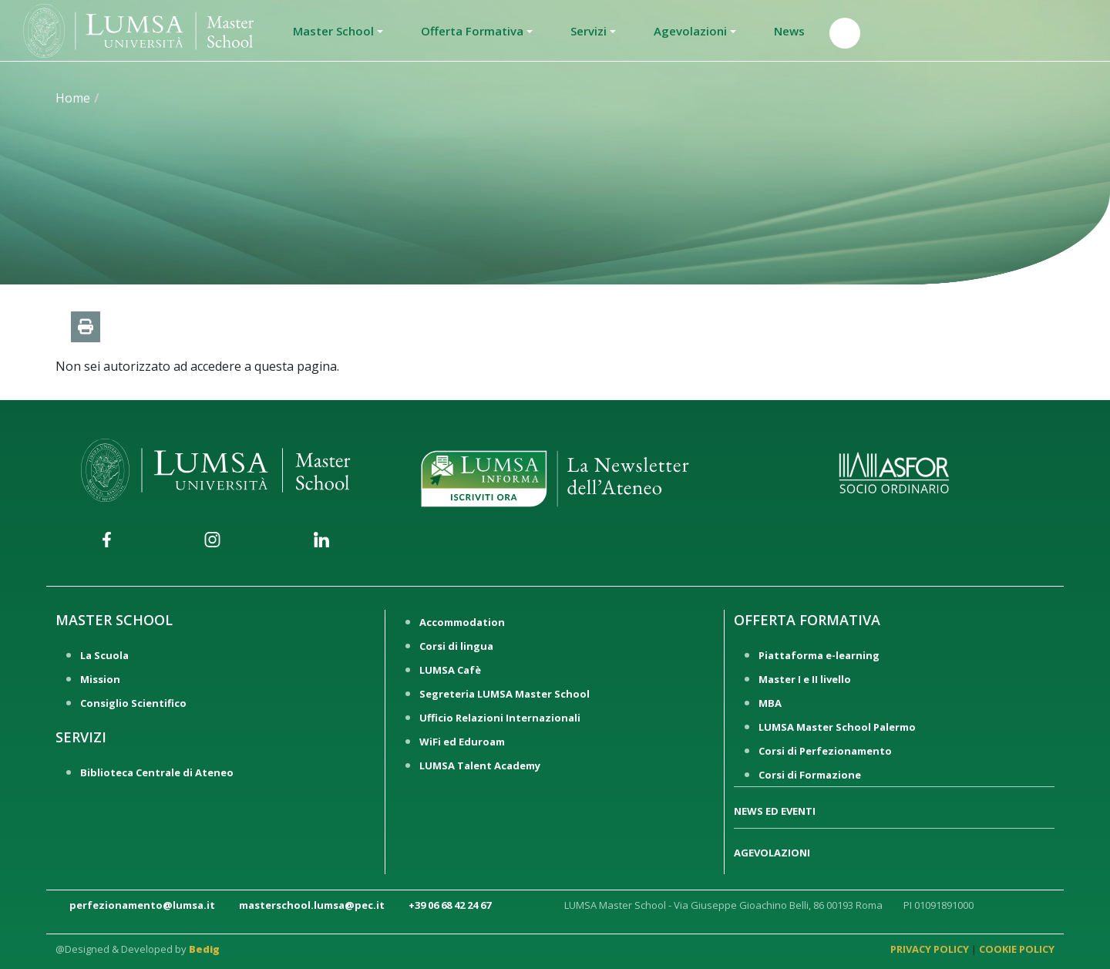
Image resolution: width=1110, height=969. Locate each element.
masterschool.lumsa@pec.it (312, 905)
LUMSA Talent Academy (479, 765)
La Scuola (104, 655)
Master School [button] (333, 31)
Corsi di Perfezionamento (825, 751)
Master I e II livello (804, 679)
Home (73, 97)
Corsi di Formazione (809, 775)
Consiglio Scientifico (133, 703)
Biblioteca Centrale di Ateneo (157, 772)
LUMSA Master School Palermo (837, 727)
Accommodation (462, 622)
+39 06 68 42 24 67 (450, 905)
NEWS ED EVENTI (775, 811)
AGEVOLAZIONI (772, 853)
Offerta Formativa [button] (472, 31)
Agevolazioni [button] (690, 31)
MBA (770, 703)
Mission (100, 679)
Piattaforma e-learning (819, 655)
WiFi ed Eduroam (462, 742)
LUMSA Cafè (450, 670)
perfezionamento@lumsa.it (142, 905)
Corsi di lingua (456, 646)
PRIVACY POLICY (929, 949)
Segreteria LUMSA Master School (504, 694)
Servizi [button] (588, 31)
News (789, 31)
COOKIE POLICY (1016, 949)
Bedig (204, 949)
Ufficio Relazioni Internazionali (499, 718)
